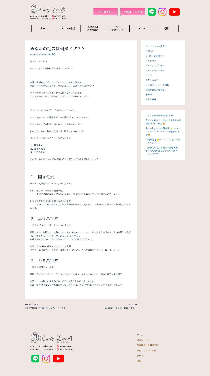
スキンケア (150, 60)
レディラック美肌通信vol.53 (159, 115)
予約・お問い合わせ (146, 350)
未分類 (148, 94)
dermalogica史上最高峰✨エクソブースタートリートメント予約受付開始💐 (163, 131)
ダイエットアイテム (154, 65)
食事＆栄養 (150, 99)
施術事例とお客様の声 (147, 345)
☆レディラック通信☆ (156, 46)
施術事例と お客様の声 (92, 28)
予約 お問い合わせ (117, 28)
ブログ (141, 28)
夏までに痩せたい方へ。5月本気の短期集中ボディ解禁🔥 (163, 122)
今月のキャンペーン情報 (157, 84)
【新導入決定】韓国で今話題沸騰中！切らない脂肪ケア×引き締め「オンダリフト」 (161, 151)
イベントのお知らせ (155, 55)
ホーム (44, 28)
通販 (166, 28)
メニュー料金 (68, 28)
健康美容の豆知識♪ (155, 89)
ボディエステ (151, 80)
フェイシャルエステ (155, 70)
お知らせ (149, 51)
